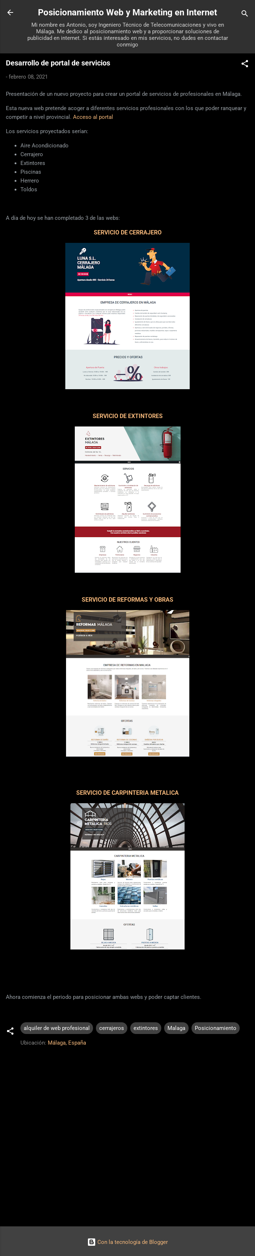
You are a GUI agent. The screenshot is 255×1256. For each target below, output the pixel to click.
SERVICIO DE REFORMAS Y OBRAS (127, 599)
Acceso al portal (93, 117)
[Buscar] (244, 15)
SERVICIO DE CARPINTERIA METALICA (127, 792)
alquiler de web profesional (57, 1028)
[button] (244, 65)
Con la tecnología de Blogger (127, 1242)
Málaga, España (67, 1042)
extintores (146, 1028)
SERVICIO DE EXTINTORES (128, 416)
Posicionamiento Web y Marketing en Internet (127, 12)
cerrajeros (111, 1028)
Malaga (176, 1028)
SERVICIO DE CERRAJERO (128, 232)
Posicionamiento (215, 1028)
